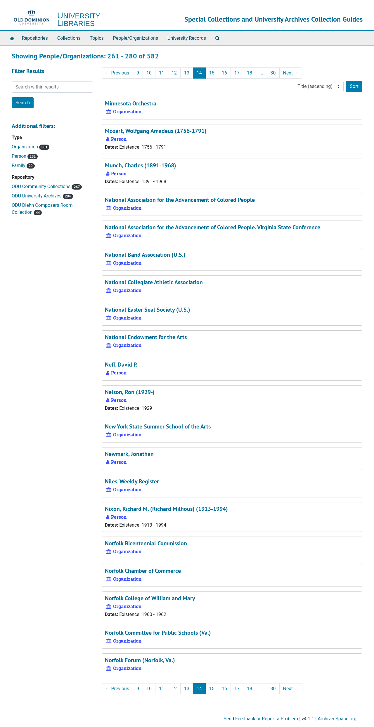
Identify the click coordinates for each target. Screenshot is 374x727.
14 (199, 73)
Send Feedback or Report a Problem (261, 718)
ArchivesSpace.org (337, 718)
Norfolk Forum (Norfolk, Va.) (140, 660)
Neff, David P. (121, 364)
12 (174, 73)
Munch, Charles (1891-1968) (140, 165)
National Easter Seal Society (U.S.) (147, 309)
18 (249, 73)
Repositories (35, 38)
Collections (69, 38)
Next (291, 73)
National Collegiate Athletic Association (154, 282)
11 (161, 73)
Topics (96, 38)
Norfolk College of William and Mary (150, 598)
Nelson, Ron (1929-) (130, 392)
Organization (25, 147)
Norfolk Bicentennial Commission (146, 543)
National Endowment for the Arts (146, 337)
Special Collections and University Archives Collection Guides (273, 19)
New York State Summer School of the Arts (158, 426)
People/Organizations (135, 38)
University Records (186, 38)
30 (273, 73)
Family (19, 165)
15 (211, 73)
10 (149, 73)
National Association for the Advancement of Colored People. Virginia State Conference (212, 227)
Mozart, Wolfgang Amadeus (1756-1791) (156, 131)
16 (224, 73)
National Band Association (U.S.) (145, 254)
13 (186, 73)
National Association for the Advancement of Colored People (180, 200)
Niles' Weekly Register (132, 481)
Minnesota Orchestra (130, 103)
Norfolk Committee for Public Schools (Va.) (158, 632)
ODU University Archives (37, 196)
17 (237, 73)
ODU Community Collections (42, 186)
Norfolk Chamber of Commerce (143, 571)
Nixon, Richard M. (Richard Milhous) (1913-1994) (166, 509)
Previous (117, 73)
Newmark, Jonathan (129, 454)
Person (19, 156)
